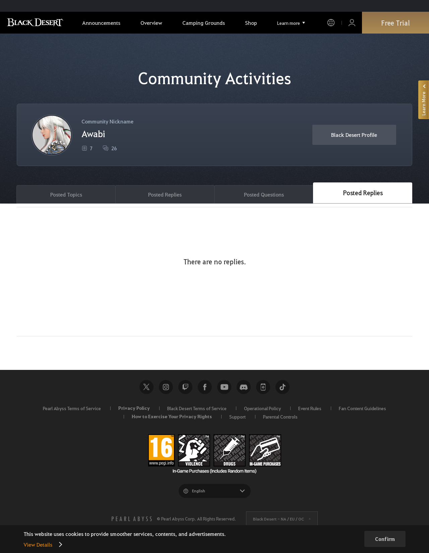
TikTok (282, 387)
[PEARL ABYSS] (132, 519)
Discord (244, 387)
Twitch (185, 387)
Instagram (166, 387)
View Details (37, 544)
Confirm (385, 539)
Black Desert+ (263, 387)
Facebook (205, 387)
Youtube (224, 387)
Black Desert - (278, 518)
